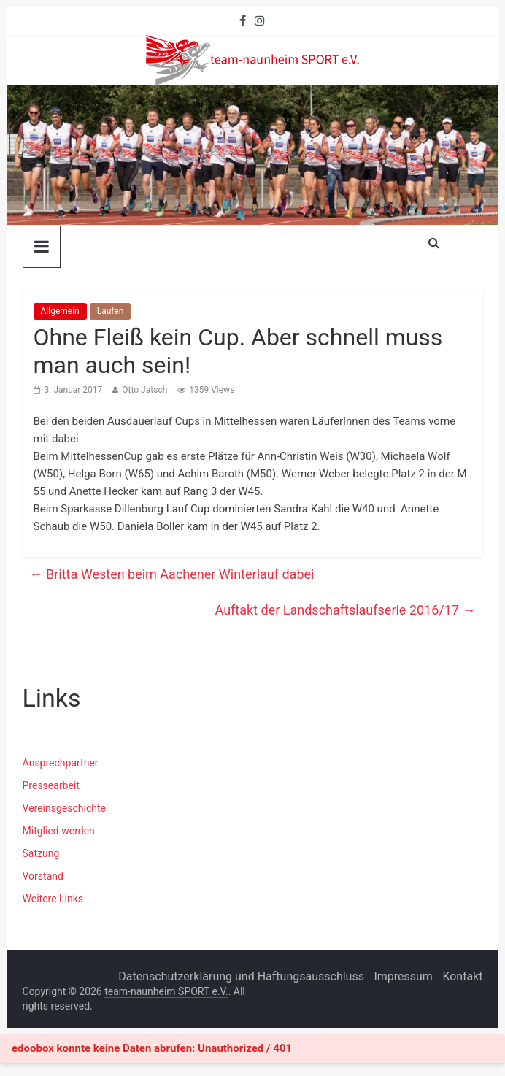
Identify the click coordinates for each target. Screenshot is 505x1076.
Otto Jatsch (144, 390)
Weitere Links (53, 898)
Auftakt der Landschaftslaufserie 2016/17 (345, 610)
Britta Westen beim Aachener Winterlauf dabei (172, 574)
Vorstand (43, 876)
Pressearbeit (51, 785)
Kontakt (462, 976)
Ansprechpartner (61, 763)
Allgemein (60, 311)
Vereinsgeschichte (64, 808)
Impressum (403, 976)
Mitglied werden (59, 831)
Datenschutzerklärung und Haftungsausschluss (241, 976)
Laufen (110, 311)
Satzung (41, 853)
